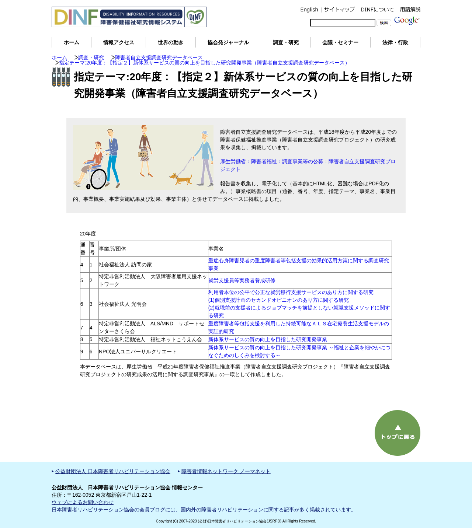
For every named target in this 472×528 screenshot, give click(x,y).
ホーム (71, 42)
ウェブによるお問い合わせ (83, 502)
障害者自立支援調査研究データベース (159, 57)
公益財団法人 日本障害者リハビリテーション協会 (112, 471)
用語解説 (408, 9)
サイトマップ (339, 9)
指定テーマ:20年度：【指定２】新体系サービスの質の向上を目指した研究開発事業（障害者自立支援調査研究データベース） (204, 63)
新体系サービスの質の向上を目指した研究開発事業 (267, 339)
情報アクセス (118, 42)
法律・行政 (395, 42)
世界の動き (171, 42)
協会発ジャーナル (228, 42)
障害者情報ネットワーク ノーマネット (226, 471)
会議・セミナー (340, 42)
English (309, 9)
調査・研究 (286, 42)
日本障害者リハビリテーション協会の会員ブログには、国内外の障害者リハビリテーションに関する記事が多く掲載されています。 (204, 510)
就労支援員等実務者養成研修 (241, 280)
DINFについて (377, 9)
